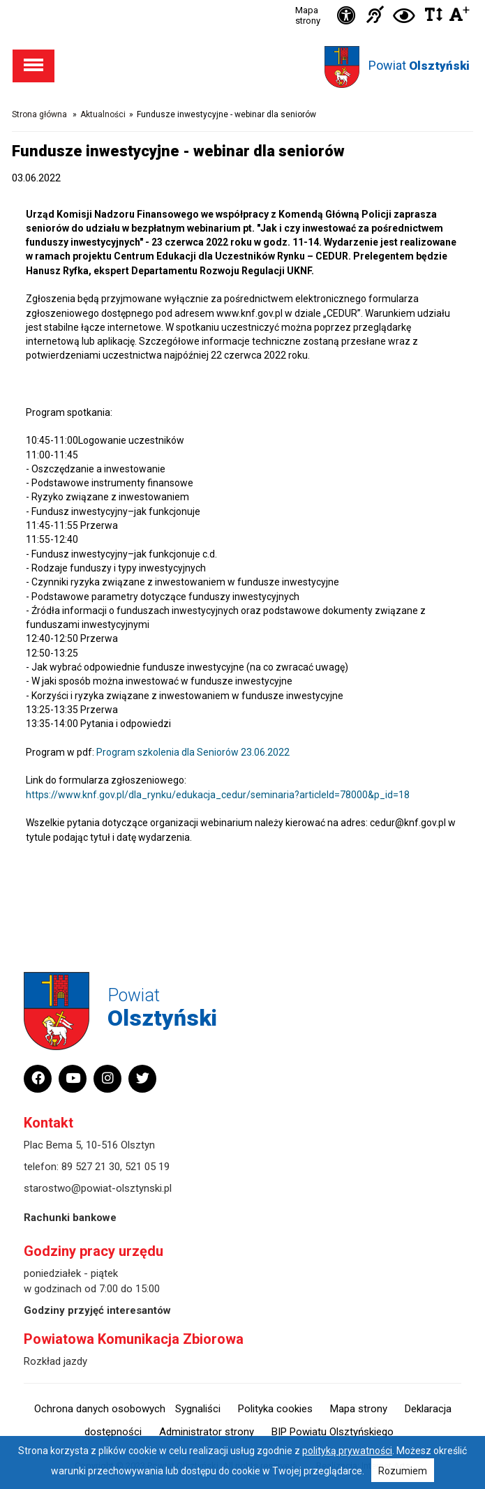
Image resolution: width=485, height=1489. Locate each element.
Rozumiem (402, 1470)
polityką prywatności (347, 1450)
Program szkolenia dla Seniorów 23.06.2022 (193, 752)
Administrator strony (206, 1432)
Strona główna (39, 114)
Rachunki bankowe (70, 1217)
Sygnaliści (198, 1408)
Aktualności (103, 114)
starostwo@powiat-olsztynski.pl (98, 1188)
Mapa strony (307, 15)
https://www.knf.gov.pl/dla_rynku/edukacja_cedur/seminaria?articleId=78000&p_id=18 (218, 794)
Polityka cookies (275, 1408)
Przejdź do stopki (242, 0)
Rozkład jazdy (55, 1361)
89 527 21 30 (90, 1166)
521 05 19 (147, 1166)
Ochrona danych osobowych (99, 1408)
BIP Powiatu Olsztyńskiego (332, 1432)
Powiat (419, 65)
